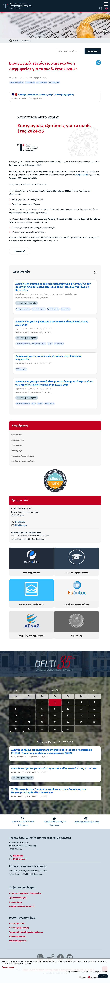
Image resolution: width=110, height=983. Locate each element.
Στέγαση (50, 344)
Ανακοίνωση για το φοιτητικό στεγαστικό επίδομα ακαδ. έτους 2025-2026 (51, 323)
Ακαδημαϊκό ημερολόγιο (22, 461)
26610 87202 (20, 521)
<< (15, 690)
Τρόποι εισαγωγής (17, 897)
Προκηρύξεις (17, 450)
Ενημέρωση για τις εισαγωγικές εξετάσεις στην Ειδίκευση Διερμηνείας (48, 358)
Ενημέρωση (26, 40)
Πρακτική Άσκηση (53, 309)
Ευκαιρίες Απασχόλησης (22, 456)
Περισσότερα (8, 967)
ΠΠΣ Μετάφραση (54, 82)
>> (94, 690)
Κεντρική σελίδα (17, 923)
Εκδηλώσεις (17, 445)
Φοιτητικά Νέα (30, 82)
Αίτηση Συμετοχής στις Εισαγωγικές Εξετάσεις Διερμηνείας (43, 94)
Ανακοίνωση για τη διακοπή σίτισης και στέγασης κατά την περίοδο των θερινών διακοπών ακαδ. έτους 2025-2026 (54, 383)
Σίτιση (34, 404)
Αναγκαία (84, 978)
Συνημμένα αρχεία (28, 303)
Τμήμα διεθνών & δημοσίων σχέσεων (26, 932)
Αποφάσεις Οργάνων (16, 82)
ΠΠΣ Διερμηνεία (41, 82)
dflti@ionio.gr (81, 174)
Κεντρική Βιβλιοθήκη (19, 927)
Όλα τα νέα (16, 434)
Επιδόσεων (94, 978)
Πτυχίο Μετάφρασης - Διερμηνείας (25, 893)
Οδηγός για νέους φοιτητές (22, 906)
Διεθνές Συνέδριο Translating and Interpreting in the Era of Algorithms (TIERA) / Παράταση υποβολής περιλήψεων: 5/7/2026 (51, 751)
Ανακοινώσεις (17, 440)
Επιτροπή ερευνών (18, 940)
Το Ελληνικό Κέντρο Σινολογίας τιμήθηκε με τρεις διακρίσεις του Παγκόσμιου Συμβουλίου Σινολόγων (48, 791)
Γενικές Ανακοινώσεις (23, 309)
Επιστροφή (19, 251)
